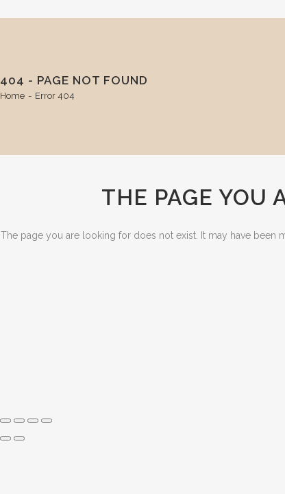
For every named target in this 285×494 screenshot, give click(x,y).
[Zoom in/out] (5, 421)
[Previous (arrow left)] (5, 438)
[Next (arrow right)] (19, 438)
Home (12, 96)
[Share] (32, 421)
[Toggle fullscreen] (19, 421)
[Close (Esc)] (46, 421)
